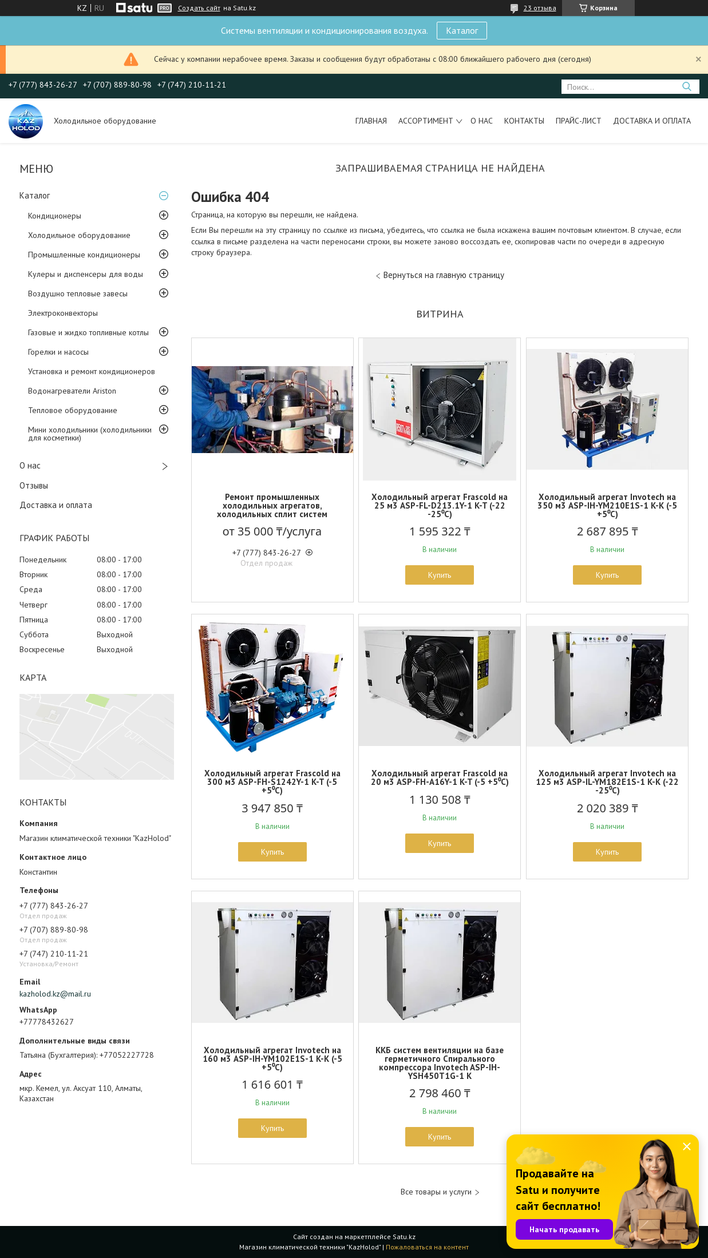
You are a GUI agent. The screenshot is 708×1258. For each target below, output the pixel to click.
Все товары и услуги (436, 1192)
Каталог (462, 30)
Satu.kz (404, 1236)
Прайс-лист (579, 121)
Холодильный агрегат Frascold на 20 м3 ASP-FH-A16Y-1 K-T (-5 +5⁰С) (440, 777)
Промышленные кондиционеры (84, 254)
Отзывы (33, 485)
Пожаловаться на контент (427, 1247)
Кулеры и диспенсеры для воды (85, 274)
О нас (481, 121)
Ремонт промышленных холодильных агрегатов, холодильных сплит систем (272, 505)
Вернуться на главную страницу (443, 274)
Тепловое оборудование (72, 410)
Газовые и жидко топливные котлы (88, 332)
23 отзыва (540, 7)
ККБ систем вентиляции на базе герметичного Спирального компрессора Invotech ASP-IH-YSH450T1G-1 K (439, 1063)
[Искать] (686, 87)
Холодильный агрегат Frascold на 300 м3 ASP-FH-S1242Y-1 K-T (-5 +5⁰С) (272, 782)
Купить (439, 575)
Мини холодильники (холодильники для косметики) (90, 433)
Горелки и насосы (58, 352)
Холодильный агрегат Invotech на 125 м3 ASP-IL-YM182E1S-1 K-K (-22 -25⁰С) (607, 782)
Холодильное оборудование (79, 235)
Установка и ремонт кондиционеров (91, 371)
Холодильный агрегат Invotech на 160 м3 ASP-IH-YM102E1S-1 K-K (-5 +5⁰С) (272, 1059)
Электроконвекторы (63, 313)
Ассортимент (425, 121)
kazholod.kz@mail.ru (55, 994)
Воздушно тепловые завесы (78, 293)
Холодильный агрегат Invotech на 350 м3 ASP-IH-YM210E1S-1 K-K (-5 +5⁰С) (607, 505)
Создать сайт (199, 8)
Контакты (524, 121)
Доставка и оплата (652, 121)
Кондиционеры (54, 216)
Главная (371, 121)
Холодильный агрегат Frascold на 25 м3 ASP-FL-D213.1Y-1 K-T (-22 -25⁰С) (439, 505)
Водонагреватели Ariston (72, 391)
